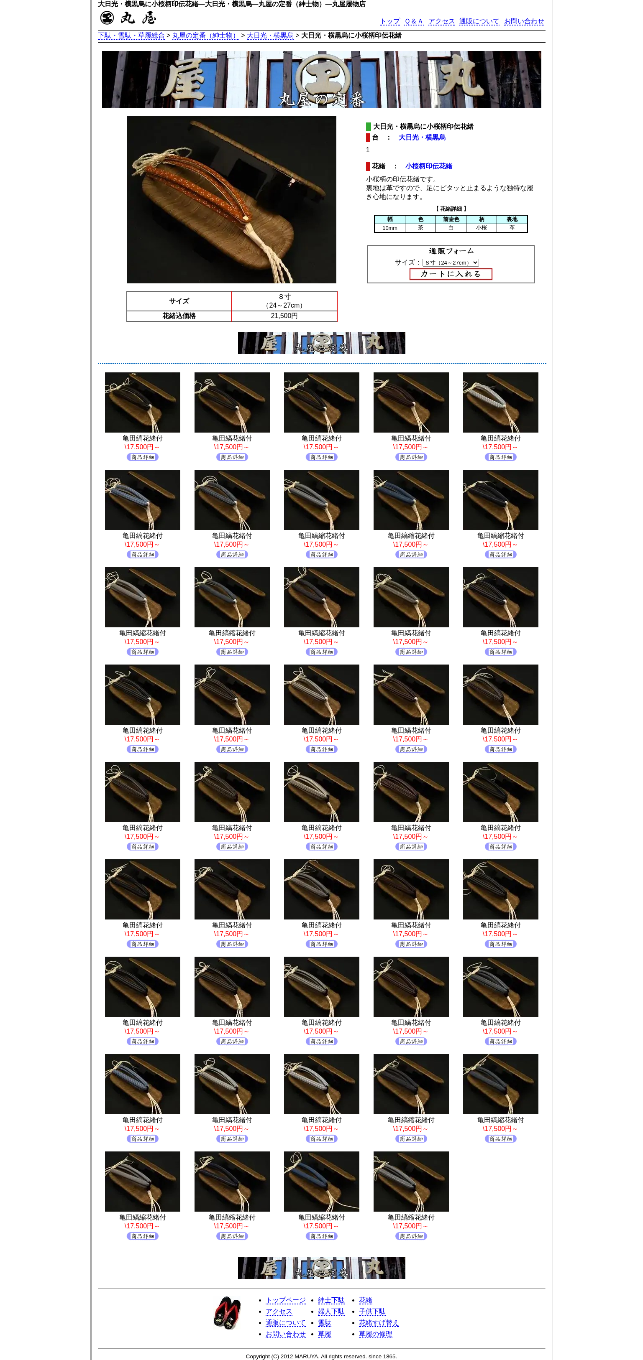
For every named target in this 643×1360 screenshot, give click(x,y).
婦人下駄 (331, 1311)
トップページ (286, 1300)
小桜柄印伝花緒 (428, 166)
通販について (479, 21)
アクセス (441, 21)
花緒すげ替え (379, 1322)
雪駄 (324, 1322)
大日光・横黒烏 (270, 35)
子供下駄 (372, 1311)
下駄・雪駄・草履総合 (131, 35)
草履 (324, 1333)
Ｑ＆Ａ (414, 21)
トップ (390, 21)
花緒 (365, 1300)
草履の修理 (375, 1333)
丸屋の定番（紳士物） (205, 35)
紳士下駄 (331, 1300)
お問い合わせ (524, 21)
